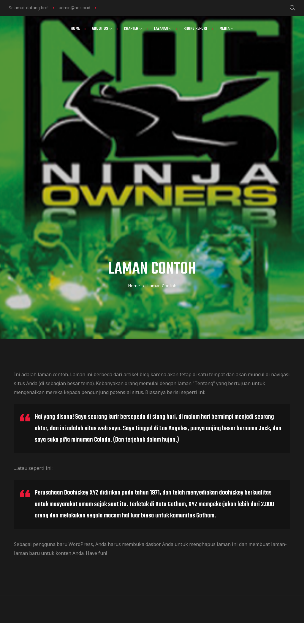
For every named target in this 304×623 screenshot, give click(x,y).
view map (185, 531)
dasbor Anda (159, 374)
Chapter (133, 28)
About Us (102, 28)
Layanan (163, 28)
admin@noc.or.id (74, 7)
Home (75, 28)
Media (226, 28)
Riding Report (195, 28)
